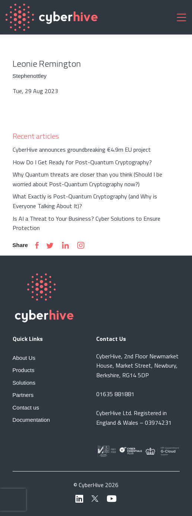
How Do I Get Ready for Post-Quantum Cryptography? (82, 162)
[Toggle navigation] (181, 17)
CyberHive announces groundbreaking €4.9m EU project (82, 149)
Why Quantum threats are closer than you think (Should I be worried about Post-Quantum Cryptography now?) (87, 179)
